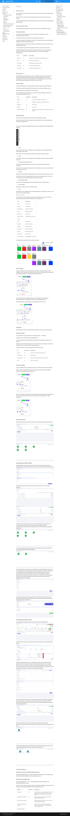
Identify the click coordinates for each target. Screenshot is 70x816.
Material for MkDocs (9, 814)
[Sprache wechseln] (40, 1)
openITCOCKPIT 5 (6, 6)
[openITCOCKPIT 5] (3, 1)
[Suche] (47, 1)
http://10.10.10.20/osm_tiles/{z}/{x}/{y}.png (44, 794)
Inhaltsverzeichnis (59, 6)
